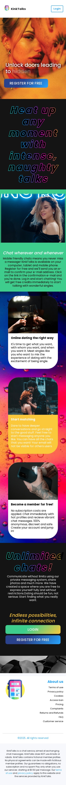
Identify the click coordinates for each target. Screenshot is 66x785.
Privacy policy (55, 691)
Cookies (58, 695)
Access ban (56, 700)
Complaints (56, 708)
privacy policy (25, 773)
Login (57, 8)
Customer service (53, 721)
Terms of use (56, 687)
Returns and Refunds (51, 712)
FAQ (61, 717)
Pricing (59, 704)
